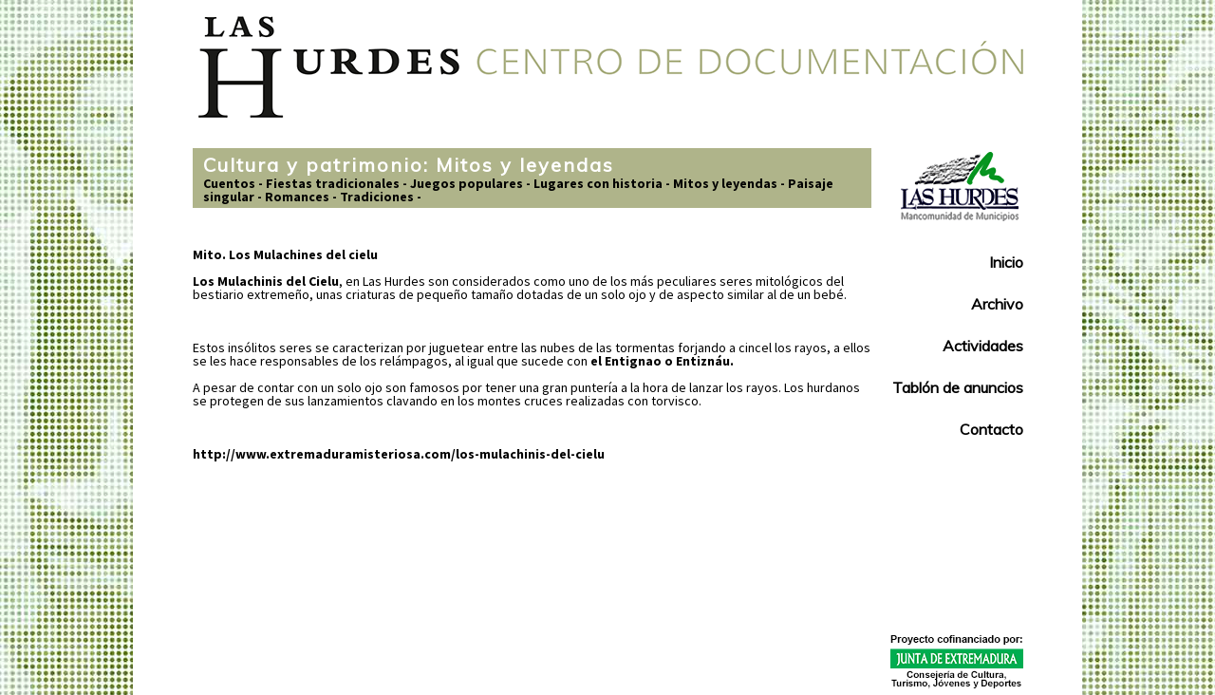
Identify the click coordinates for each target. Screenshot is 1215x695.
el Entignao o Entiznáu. (662, 360)
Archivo (997, 303)
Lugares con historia (598, 183)
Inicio (1006, 262)
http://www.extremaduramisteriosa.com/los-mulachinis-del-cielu (399, 453)
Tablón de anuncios (957, 387)
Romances (297, 196)
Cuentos (229, 183)
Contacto (991, 429)
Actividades (983, 345)
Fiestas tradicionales (333, 183)
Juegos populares (466, 183)
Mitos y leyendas (725, 183)
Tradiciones (377, 196)
